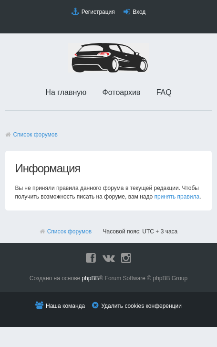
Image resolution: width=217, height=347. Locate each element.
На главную (65, 92)
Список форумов (35, 134)
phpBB (90, 278)
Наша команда (65, 306)
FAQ (164, 92)
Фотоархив (122, 92)
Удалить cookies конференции (141, 306)
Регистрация (98, 12)
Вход (139, 12)
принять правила (176, 196)
